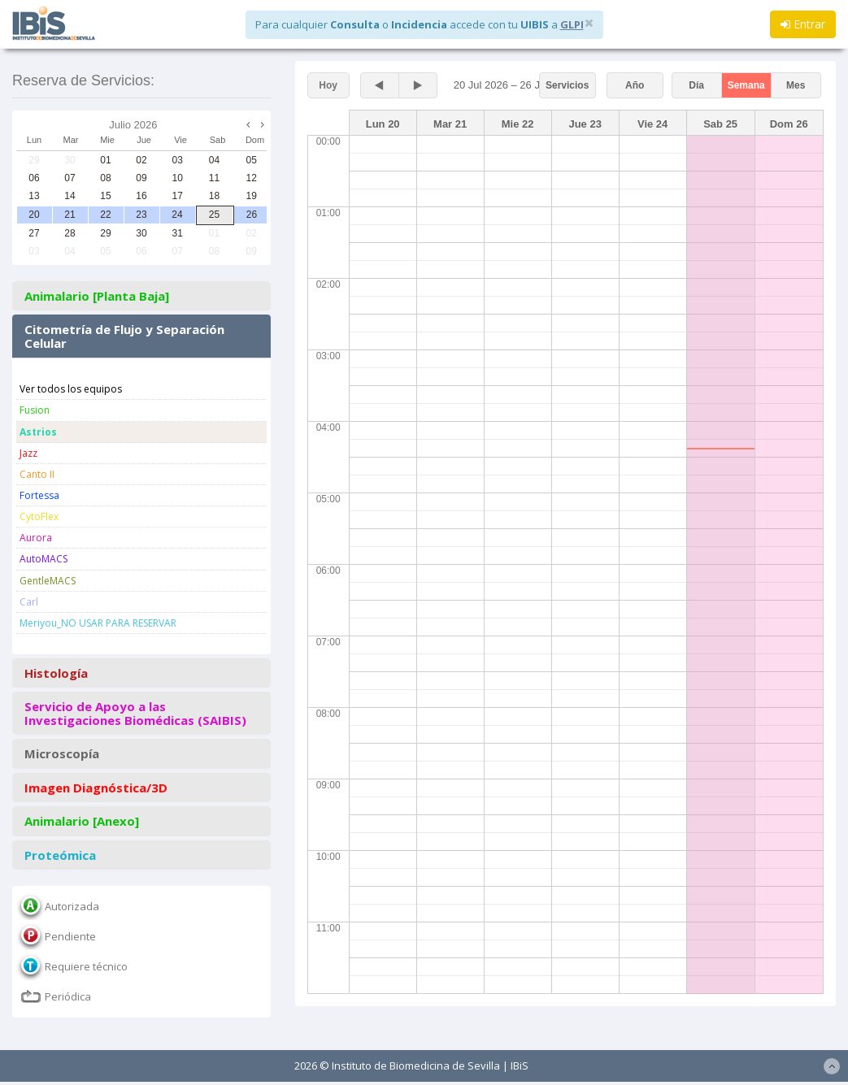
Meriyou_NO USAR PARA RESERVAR (98, 623)
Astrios (38, 432)
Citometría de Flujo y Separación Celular (124, 336)
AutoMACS (43, 559)
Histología (56, 673)
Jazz (28, 453)
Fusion (35, 410)
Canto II (37, 474)
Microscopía (61, 754)
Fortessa (39, 495)
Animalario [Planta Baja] (96, 296)
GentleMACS (48, 581)
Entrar (803, 24)
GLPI (572, 24)
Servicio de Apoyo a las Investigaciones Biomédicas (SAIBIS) (135, 713)
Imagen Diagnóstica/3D (95, 788)
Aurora (36, 538)
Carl (29, 602)
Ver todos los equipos (71, 389)
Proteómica (60, 855)
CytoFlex (39, 516)
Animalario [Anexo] (81, 821)
